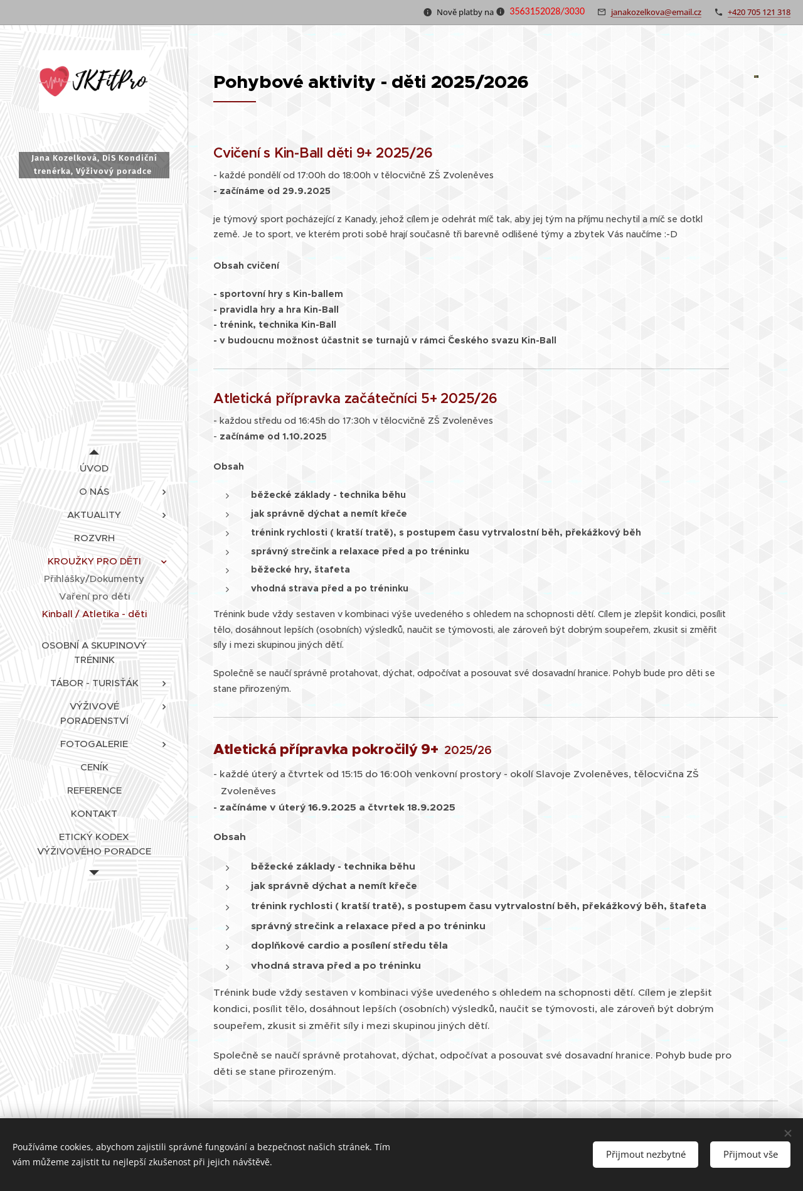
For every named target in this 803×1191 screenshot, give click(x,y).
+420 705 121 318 (759, 12)
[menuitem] (94, 468)
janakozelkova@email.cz (656, 12)
